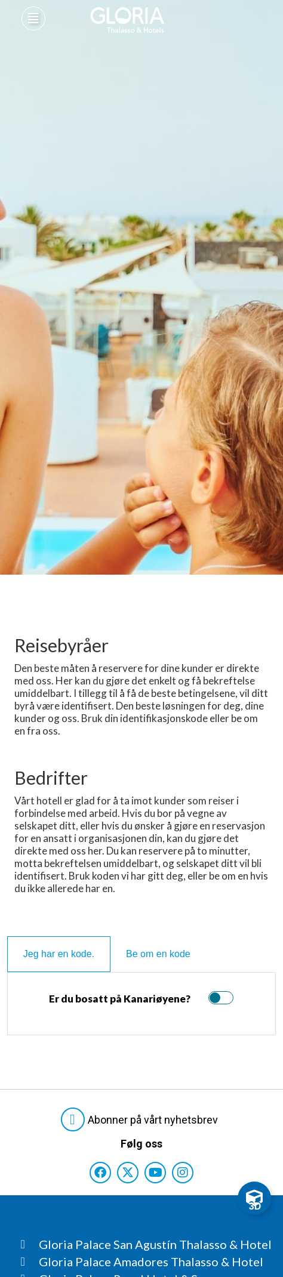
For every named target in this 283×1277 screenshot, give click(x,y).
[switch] (217, 997)
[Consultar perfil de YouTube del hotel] (155, 1172)
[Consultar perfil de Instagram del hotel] (182, 1172)
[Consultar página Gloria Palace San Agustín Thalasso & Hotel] (146, 1244)
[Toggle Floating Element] (254, 1198)
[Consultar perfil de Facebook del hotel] (100, 1172)
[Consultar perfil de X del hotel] (128, 1172)
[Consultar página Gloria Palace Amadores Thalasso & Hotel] (146, 1261)
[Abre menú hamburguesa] (33, 18)
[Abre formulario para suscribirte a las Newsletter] (142, 1119)
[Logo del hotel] (128, 20)
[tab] (58, 954)
